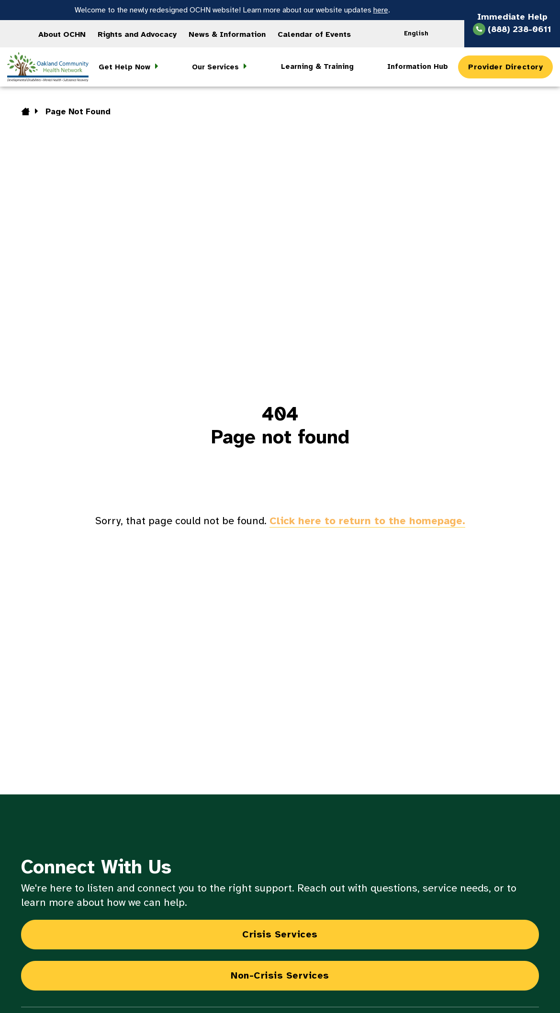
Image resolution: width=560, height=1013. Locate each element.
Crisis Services (280, 934)
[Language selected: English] (419, 34)
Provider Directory (505, 67)
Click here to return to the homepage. (367, 520)
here (380, 10)
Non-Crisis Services (280, 975)
